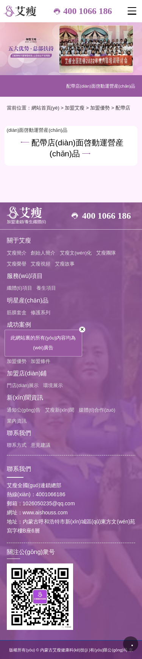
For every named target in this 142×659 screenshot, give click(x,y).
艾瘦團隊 (106, 253)
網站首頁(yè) (45, 108)
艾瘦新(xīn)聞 (60, 410)
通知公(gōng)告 (24, 410)
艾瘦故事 (65, 264)
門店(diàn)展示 (23, 385)
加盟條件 (40, 361)
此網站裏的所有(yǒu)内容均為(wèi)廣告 (43, 342)
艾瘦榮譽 (17, 264)
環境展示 (53, 385)
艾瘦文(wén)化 (76, 253)
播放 (130, 643)
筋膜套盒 (17, 312)
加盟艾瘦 (74, 108)
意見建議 (40, 445)
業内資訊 (17, 421)
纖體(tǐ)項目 (19, 288)
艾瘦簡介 (17, 253)
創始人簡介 (43, 253)
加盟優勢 (100, 108)
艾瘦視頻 (40, 264)
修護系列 (40, 312)
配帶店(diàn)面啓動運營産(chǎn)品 (101, 85)
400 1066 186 (87, 11)
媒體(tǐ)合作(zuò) (97, 410)
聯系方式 (17, 445)
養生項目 (46, 288)
